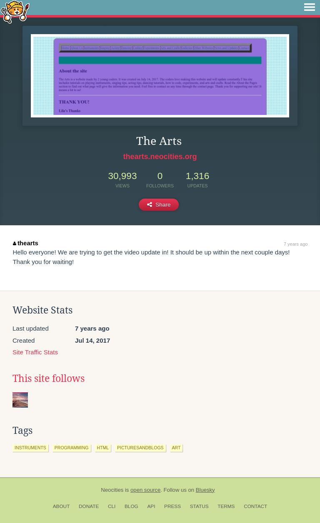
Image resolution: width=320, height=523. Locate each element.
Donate (89, 506)
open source (145, 490)
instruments (30, 447)
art (176, 447)
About (61, 506)
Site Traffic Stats (35, 352)
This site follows (48, 378)
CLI (111, 506)
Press (172, 506)
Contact (255, 506)
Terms (226, 506)
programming (72, 447)
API (151, 506)
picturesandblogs (140, 447)
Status (199, 506)
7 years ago (296, 244)
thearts (25, 243)
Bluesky (205, 490)
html (103, 447)
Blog (131, 506)
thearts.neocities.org (160, 156)
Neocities (112, 490)
